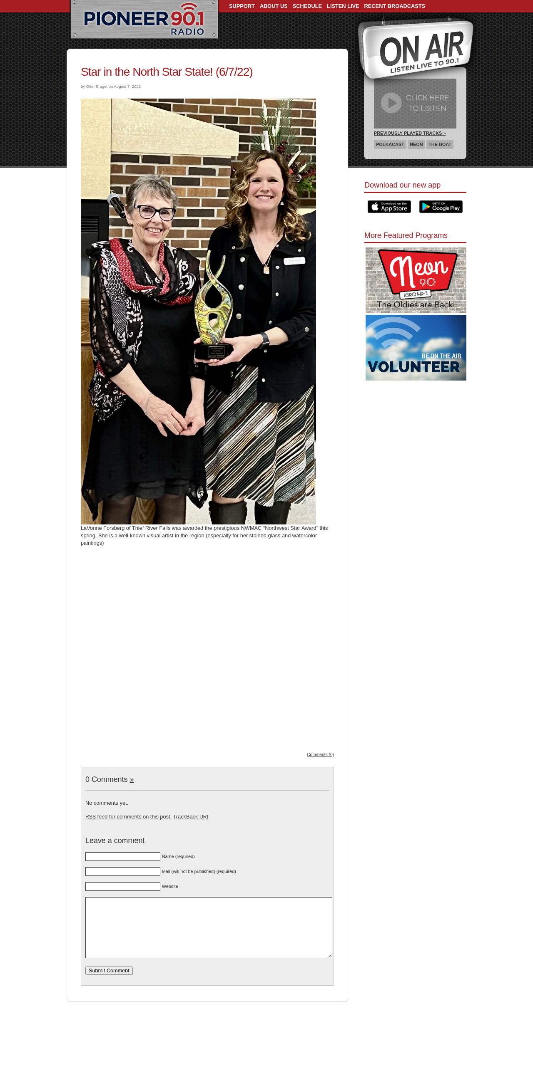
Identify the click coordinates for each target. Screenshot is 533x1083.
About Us (274, 6)
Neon (416, 144)
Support (242, 6)
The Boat (439, 144)
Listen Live (343, 6)
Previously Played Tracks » (410, 133)
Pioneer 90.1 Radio (144, 20)
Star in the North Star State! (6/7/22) (167, 71)
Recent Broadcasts (394, 6)
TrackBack (190, 816)
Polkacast (390, 144)
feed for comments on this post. (128, 816)
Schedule (307, 6)
